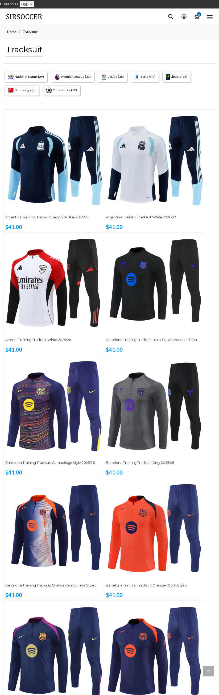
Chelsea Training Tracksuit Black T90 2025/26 (106, 565)
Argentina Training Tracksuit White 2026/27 (109, 190)
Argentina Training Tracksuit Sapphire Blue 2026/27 (31, 190)
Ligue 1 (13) (188, 77)
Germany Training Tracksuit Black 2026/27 (37, 659)
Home (11, 31)
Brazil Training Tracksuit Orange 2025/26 (176, 471)
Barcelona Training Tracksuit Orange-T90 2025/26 (102, 378)
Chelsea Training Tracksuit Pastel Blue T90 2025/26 (178, 565)
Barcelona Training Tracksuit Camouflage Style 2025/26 (102, 284)
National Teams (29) (27, 77)
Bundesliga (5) (22, 92)
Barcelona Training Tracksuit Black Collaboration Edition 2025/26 (37, 284)
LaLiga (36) (119, 77)
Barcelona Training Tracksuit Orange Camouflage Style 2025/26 (38, 378)
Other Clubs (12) (64, 92)
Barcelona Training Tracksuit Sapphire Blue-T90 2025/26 (32, 471)
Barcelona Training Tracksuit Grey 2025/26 (178, 284)
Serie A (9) (154, 77)
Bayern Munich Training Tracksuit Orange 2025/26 (107, 471)
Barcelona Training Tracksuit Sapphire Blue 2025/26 (173, 378)
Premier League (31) (77, 77)
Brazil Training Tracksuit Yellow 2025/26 (34, 565)
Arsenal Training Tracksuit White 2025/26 (177, 190)
